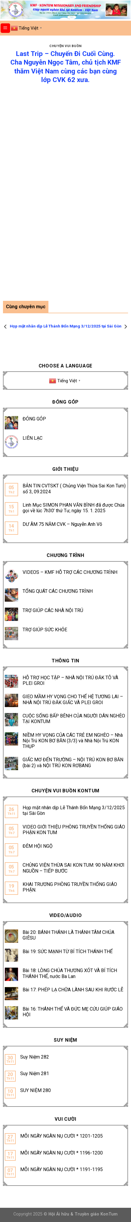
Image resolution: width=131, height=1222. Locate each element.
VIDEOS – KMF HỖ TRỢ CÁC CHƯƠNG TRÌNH (70, 572)
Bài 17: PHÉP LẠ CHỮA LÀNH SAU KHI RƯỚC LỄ (73, 990)
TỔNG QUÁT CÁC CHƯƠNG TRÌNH (58, 591)
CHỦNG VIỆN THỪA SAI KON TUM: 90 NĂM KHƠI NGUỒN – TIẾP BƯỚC (73, 867)
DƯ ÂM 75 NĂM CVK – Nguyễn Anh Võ (62, 524)
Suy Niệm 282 (34, 1057)
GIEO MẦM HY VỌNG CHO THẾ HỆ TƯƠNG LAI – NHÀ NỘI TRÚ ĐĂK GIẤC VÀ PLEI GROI (73, 699)
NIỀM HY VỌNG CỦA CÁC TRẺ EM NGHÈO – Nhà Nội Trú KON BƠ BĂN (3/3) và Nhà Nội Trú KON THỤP (73, 740)
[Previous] (6, 326)
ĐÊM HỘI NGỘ (38, 846)
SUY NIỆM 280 (35, 1090)
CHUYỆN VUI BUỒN (65, 46)
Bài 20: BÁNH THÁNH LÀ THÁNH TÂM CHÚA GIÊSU (68, 935)
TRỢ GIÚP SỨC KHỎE (45, 629)
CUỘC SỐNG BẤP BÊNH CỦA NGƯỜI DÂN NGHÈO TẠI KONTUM (74, 718)
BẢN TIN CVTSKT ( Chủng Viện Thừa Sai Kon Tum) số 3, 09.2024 (74, 488)
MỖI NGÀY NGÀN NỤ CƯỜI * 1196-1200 (61, 1153)
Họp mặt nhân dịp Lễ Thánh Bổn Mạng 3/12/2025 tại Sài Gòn (74, 810)
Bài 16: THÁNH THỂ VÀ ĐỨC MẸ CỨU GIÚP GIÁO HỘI (73, 1011)
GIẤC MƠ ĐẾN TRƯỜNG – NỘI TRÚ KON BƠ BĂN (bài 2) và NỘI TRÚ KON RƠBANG (73, 762)
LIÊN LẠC (32, 438)
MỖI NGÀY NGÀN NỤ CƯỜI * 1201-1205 (61, 1136)
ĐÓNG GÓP (34, 419)
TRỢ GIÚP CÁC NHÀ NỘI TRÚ (53, 610)
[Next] (125, 326)
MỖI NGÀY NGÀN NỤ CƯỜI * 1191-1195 (61, 1169)
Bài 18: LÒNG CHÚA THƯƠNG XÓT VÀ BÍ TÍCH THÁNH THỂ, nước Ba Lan (70, 973)
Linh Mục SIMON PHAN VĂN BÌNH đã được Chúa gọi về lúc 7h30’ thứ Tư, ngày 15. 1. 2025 (73, 507)
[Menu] (5, 28)
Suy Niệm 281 (34, 1073)
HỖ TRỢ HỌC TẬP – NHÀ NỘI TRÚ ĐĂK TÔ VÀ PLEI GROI (70, 680)
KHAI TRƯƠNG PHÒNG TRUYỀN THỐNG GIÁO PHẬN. (70, 887)
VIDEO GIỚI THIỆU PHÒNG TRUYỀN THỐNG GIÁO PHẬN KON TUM (74, 829)
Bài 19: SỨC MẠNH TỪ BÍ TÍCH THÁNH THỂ (68, 951)
